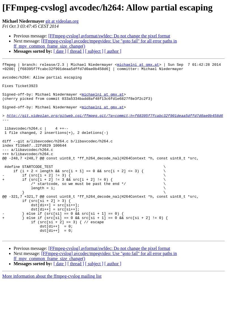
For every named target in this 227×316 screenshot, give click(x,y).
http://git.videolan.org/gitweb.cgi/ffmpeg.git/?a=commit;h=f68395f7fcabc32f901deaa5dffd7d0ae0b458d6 (115, 126)
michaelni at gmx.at (138, 65)
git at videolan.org (62, 21)
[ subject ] (94, 51)
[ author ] (112, 51)
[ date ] (59, 51)
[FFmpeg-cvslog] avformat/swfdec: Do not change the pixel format (109, 35)
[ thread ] (75, 51)
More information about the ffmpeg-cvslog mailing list (52, 311)
